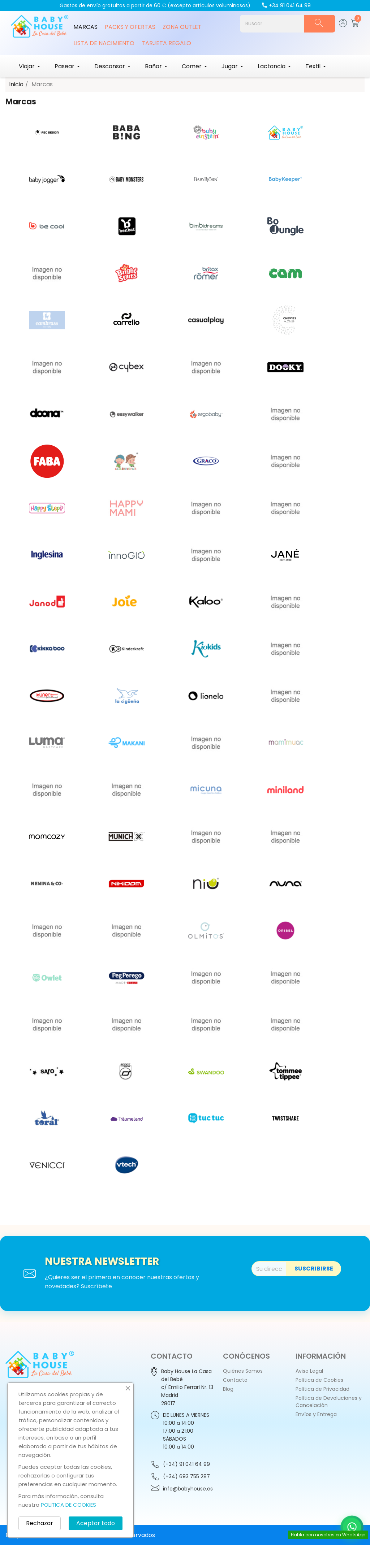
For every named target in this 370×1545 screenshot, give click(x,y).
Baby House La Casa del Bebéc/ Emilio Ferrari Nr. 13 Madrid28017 (187, 1387)
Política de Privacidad (322, 1389)
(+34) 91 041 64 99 (186, 1464)
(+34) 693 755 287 (186, 1476)
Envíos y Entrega (316, 1414)
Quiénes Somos (243, 1371)
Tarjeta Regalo (166, 43)
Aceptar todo (95, 1523)
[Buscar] (272, 24)
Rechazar (39, 1523)
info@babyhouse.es (188, 1488)
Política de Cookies (319, 1380)
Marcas (85, 27)
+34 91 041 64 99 (286, 5)
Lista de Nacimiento (103, 43)
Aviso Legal (309, 1371)
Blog (228, 1389)
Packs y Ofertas (130, 27)
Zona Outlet (182, 27)
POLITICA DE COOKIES (68, 1505)
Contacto (235, 1380)
